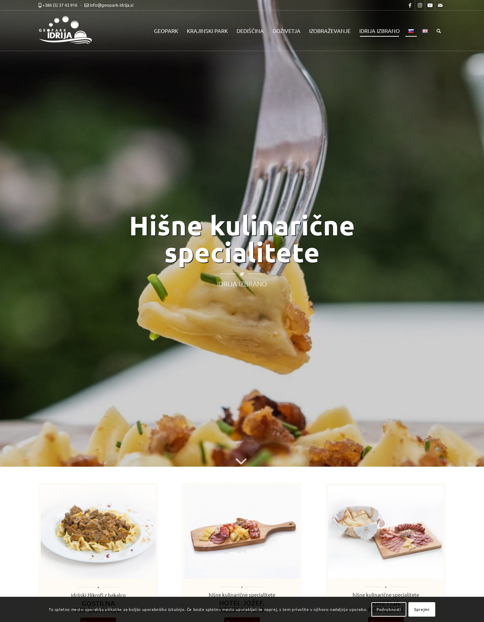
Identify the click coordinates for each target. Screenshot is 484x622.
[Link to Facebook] (410, 5)
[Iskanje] (438, 30)
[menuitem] (166, 30)
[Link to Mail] (440, 5)
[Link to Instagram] (420, 5)
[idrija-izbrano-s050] (385, 532)
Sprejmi (421, 609)
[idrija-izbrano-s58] (98, 532)
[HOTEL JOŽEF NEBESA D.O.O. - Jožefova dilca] (242, 532)
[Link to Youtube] (430, 5)
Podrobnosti (388, 609)
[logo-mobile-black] (69, 30)
